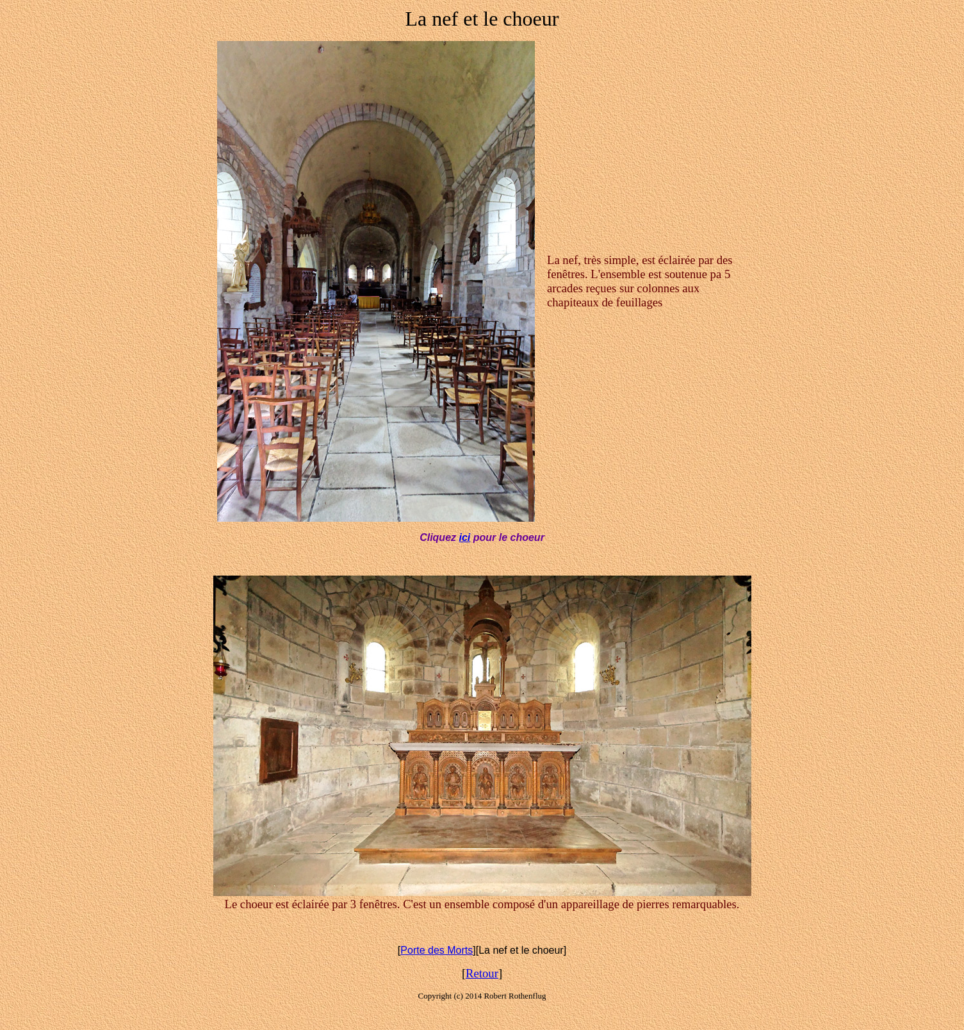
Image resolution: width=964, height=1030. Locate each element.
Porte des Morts (436, 950)
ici (464, 537)
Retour (482, 973)
